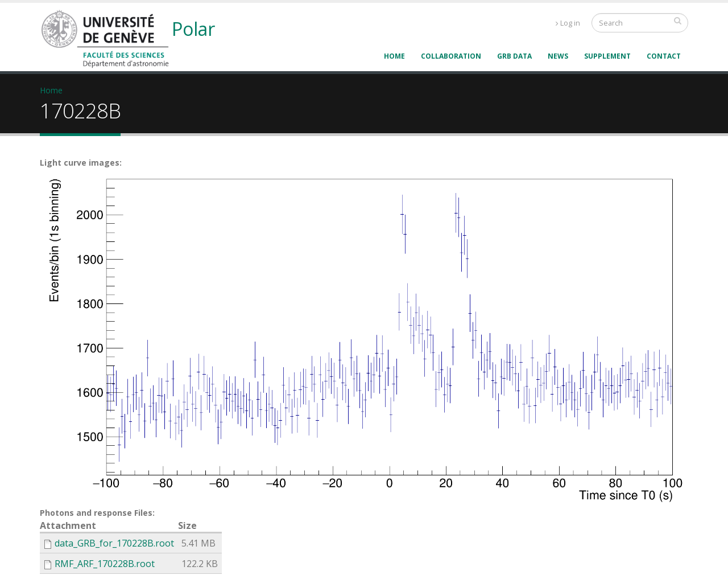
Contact (664, 56)
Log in (568, 23)
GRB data (514, 56)
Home (394, 56)
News (558, 56)
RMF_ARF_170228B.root (105, 563)
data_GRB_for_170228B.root (114, 543)
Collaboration (451, 56)
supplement (607, 56)
